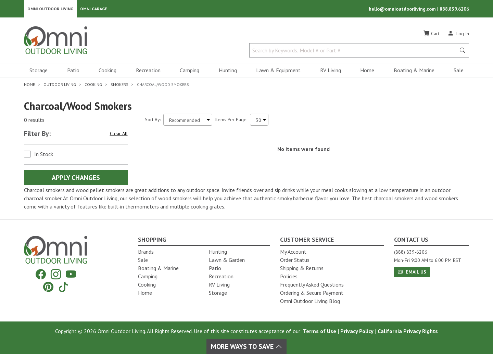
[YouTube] (71, 274)
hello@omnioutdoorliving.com (403, 9)
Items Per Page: (231, 120)
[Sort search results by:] (187, 120)
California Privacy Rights (408, 331)
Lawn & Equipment (278, 70)
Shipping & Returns (302, 268)
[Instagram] (56, 274)
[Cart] (431, 34)
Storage (38, 70)
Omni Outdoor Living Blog (310, 301)
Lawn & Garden (227, 259)
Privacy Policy (357, 331)
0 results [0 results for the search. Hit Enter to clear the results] (34, 120)
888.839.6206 (454, 9)
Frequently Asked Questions (312, 284)
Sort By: (153, 120)
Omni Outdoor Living (50, 8)
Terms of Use (319, 331)
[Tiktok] (63, 286)
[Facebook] (41, 274)
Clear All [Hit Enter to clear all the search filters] (119, 134)
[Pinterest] (48, 286)
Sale (459, 70)
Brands (146, 251)
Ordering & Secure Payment (311, 292)
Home (367, 70)
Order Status (294, 259)
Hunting (228, 70)
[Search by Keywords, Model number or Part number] (355, 51)
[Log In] (458, 33)
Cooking (107, 70)
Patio (73, 70)
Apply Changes (76, 178)
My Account (293, 251)
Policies (289, 276)
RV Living (330, 70)
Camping (189, 70)
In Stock (43, 154)
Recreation (148, 70)
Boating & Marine (414, 70)
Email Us (412, 272)
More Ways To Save (246, 346)
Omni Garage (93, 8)
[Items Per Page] (259, 120)
